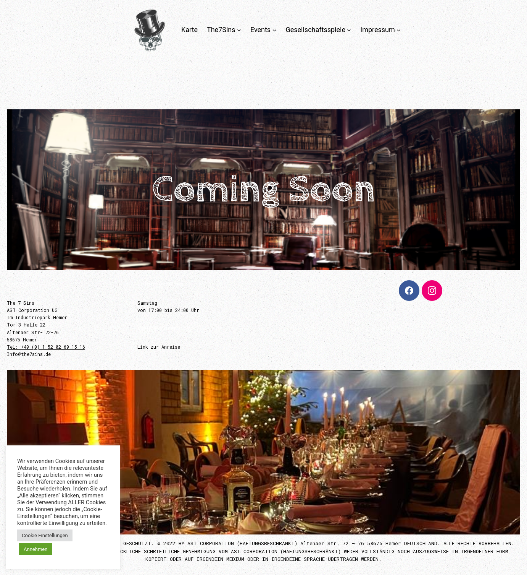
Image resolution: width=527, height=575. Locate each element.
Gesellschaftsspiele (315, 30)
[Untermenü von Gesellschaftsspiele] (349, 30)
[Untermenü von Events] (274, 30)
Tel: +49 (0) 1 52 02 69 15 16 (46, 347)
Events (260, 30)
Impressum (377, 30)
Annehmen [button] (35, 549)
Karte (189, 30)
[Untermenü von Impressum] (398, 30)
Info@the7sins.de (29, 354)
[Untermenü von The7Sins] (239, 30)
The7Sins (221, 30)
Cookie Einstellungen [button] (45, 535)
